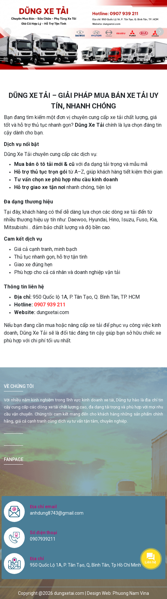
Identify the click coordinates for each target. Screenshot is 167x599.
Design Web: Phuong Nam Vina (118, 593)
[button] (160, 32)
